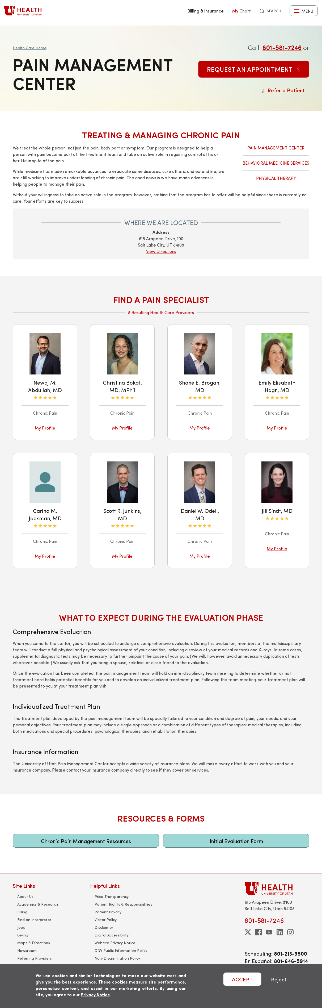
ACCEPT (242, 979)
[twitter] (248, 932)
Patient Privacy (108, 911)
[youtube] (269, 932)
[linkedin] (280, 932)
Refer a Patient (285, 90)
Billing (22, 911)
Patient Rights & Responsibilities (123, 904)
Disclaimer (104, 927)
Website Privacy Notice (115, 942)
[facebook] (258, 932)
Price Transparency (112, 896)
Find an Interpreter (34, 919)
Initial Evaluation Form (236, 840)
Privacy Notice (95, 995)
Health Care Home (29, 47)
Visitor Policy (106, 919)
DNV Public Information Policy (121, 950)
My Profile (45, 428)
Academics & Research (37, 904)
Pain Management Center (275, 148)
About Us (25, 896)
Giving (22, 935)
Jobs (21, 927)
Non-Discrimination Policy (117, 958)
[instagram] (290, 932)
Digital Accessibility (112, 935)
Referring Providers (34, 958)
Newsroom (27, 950)
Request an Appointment (253, 69)
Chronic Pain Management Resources (86, 840)
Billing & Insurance (206, 11)
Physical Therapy (276, 178)
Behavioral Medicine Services (276, 163)
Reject (278, 979)
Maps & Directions (33, 942)
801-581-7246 (282, 47)
